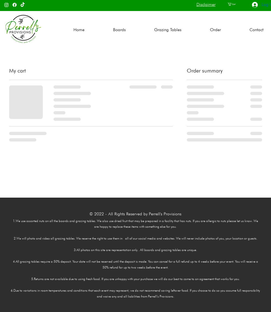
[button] (234, 4)
